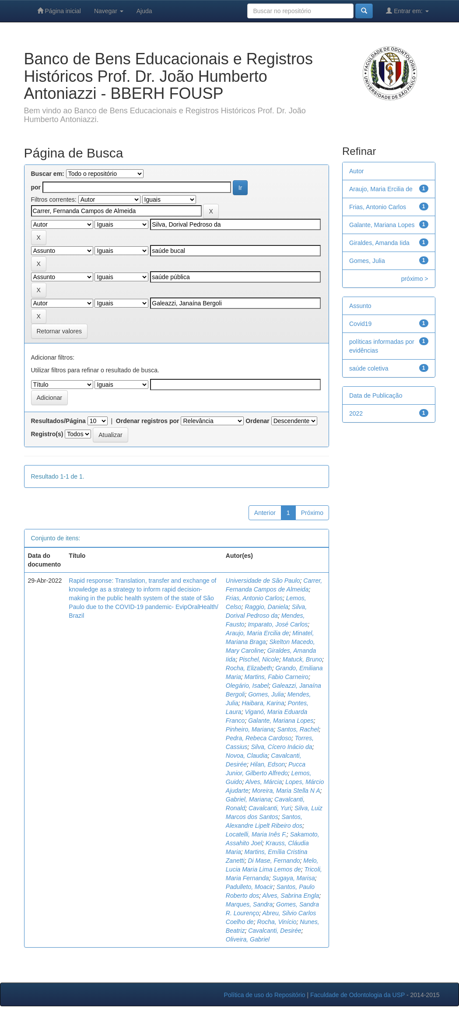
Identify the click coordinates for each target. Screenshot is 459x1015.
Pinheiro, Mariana (250, 729)
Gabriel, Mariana (248, 799)
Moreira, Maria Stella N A (286, 790)
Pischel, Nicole (259, 659)
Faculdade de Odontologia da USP (357, 994)
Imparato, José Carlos (278, 624)
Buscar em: (47, 173)
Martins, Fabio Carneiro (276, 676)
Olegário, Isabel (247, 685)
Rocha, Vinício (276, 921)
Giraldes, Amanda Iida (379, 242)
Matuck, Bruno (302, 659)
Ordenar (257, 420)
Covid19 (360, 323)
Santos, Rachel (298, 729)
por (36, 187)
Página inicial (59, 10)
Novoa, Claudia (247, 755)
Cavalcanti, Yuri (270, 808)
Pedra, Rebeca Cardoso (258, 738)
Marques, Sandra (249, 904)
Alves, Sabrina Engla (290, 895)
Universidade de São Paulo (263, 580)
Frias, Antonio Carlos (254, 598)
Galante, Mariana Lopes (280, 720)
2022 (356, 413)
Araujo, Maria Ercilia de (257, 633)
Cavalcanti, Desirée (274, 930)
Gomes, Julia (266, 694)
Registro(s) (47, 434)
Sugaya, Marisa (293, 878)
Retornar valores (59, 331)
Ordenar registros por (147, 420)
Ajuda (144, 10)
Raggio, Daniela (266, 606)
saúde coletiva (369, 368)
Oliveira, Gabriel (248, 939)
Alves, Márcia (263, 781)
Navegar (108, 10)
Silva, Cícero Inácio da (281, 746)
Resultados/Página (58, 420)
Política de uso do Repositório (264, 994)
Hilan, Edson (267, 764)
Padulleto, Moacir (249, 886)
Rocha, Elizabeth (249, 668)
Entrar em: (407, 10)
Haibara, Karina (263, 703)
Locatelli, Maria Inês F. (256, 834)
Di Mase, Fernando (274, 860)
